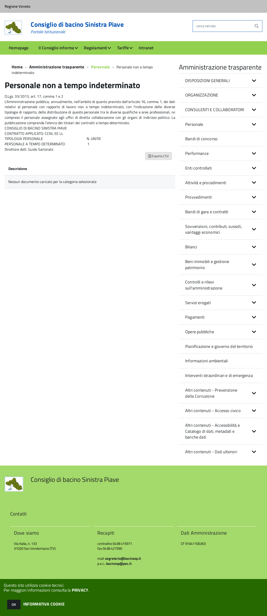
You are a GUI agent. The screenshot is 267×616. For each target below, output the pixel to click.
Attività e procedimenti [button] (205, 183)
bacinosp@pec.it (119, 563)
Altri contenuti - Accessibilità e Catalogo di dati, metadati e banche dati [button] (212, 431)
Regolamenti (95, 48)
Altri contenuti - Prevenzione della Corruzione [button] (211, 393)
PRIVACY (80, 590)
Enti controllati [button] (198, 168)
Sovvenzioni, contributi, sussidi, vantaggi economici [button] (213, 229)
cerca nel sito (206, 25)
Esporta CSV (158, 155)
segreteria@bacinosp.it (123, 558)
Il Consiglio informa (56, 48)
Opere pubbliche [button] (199, 332)
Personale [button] (194, 124)
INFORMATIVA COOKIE (44, 604)
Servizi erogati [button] (198, 303)
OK (14, 604)
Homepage (18, 48)
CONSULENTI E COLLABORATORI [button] (214, 110)
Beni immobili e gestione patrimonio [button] (207, 264)
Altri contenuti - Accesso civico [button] (213, 410)
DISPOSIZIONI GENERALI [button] (207, 80)
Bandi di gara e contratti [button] (206, 212)
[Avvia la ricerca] (256, 26)
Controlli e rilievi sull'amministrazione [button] (204, 285)
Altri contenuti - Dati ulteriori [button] (211, 452)
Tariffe (123, 48)
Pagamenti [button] (195, 317)
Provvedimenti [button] (198, 197)
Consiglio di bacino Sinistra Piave (77, 27)
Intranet (146, 48)
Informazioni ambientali (206, 361)
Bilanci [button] (191, 247)
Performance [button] (197, 153)
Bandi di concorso (201, 139)
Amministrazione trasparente (56, 67)
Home (17, 67)
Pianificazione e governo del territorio (219, 346)
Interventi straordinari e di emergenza (219, 375)
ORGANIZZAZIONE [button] (201, 95)
